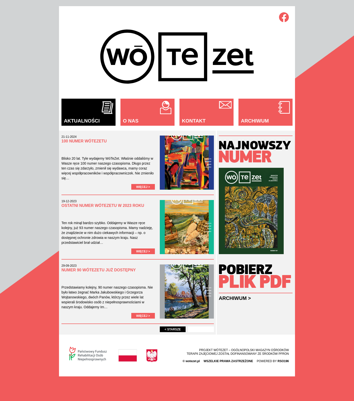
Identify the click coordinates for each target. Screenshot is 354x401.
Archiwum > (235, 298)
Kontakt (194, 120)
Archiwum (255, 120)
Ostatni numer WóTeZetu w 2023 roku (102, 205)
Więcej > (143, 187)
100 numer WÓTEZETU (84, 141)
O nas (130, 120)
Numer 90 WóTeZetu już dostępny (98, 270)
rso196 (283, 361)
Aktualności (82, 120)
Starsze (173, 329)
